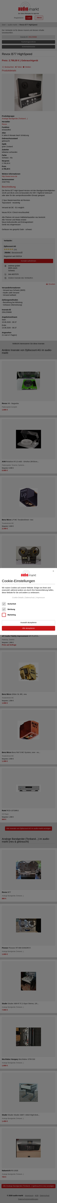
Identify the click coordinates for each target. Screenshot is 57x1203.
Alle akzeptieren (28, 628)
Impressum (40, 598)
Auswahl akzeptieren (28, 623)
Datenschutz (30, 598)
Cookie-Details (18, 598)
